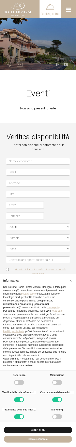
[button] (70, 280)
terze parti (57, 310)
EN (57, 64)
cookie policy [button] (53, 307)
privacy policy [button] (28, 293)
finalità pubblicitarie (13, 331)
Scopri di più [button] (38, 430)
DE (66, 64)
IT (49, 64)
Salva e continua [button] (38, 439)
